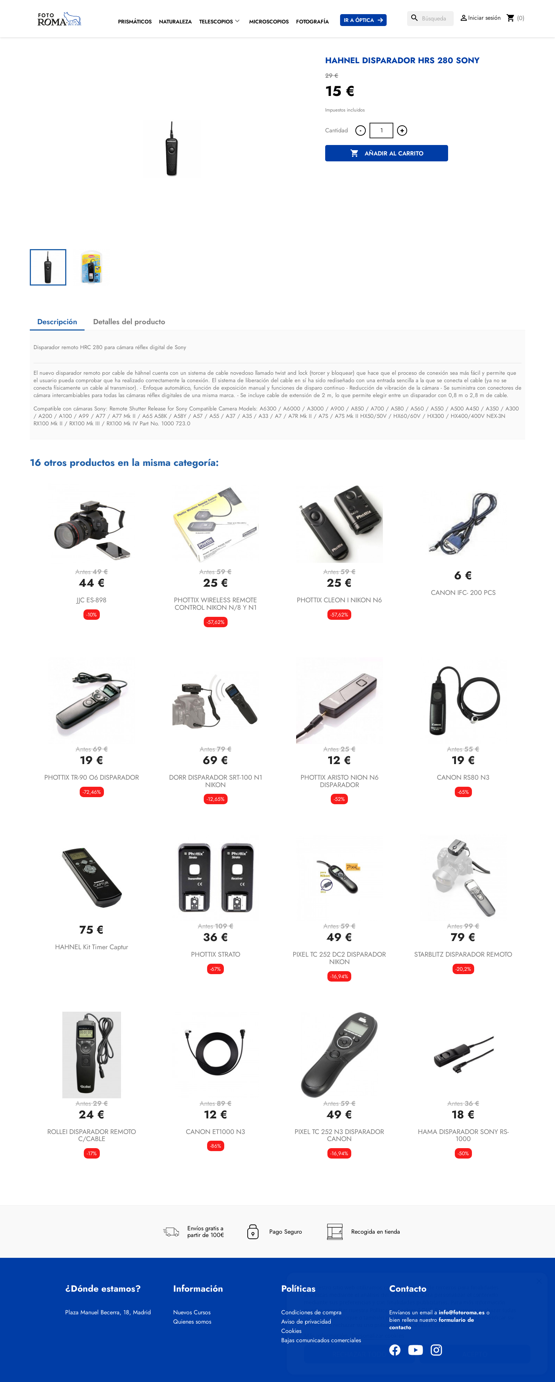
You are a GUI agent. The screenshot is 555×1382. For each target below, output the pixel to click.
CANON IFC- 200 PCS (463, 592)
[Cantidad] (381, 130)
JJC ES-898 (92, 600)
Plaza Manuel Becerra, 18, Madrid (108, 1312)
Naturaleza (175, 21)
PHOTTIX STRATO (215, 954)
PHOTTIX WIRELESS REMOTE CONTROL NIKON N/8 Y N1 (215, 603)
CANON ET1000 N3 (215, 1132)
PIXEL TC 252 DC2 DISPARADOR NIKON (339, 958)
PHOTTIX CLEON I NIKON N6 (339, 600)
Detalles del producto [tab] (129, 321)
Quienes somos (192, 1321)
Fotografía (312, 21)
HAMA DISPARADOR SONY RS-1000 (463, 1135)
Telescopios (216, 21)
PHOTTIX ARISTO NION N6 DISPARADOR (339, 781)
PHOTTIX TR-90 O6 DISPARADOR (91, 777)
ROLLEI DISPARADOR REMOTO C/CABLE (91, 1135)
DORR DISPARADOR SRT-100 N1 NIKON (215, 781)
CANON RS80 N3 (463, 777)
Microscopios (269, 21)
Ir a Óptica (359, 20)
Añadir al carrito (387, 153)
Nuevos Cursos (191, 1312)
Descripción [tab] (57, 321)
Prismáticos (135, 21)
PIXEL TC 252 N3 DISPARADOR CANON (339, 1135)
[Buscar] (430, 18)
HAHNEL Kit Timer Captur (91, 947)
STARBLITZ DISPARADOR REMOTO (463, 954)
